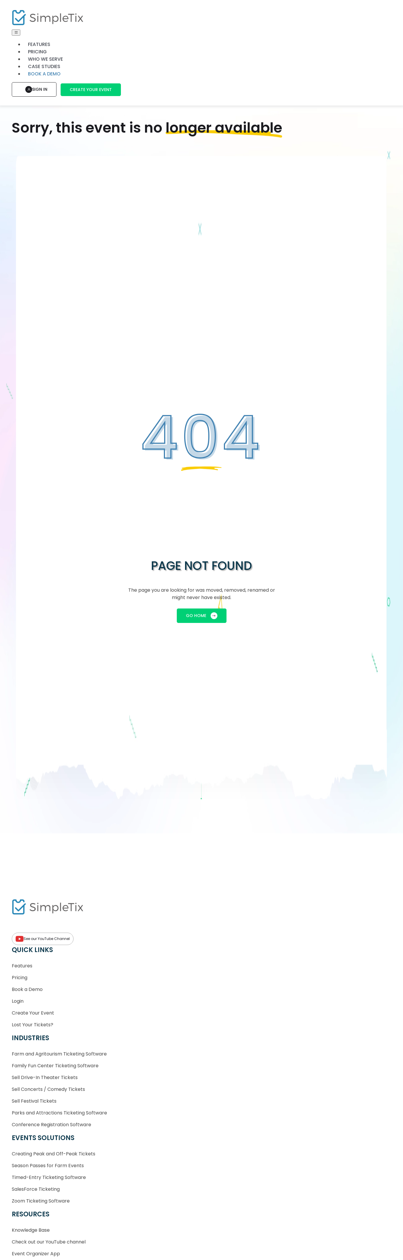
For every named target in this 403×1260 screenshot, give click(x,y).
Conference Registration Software (51, 1124)
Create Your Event (91, 90)
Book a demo (44, 73)
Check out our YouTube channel (49, 1241)
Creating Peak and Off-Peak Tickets (53, 1153)
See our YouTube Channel (43, 939)
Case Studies (44, 66)
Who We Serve (45, 59)
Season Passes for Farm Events (48, 1165)
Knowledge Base (31, 1230)
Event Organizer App (36, 1253)
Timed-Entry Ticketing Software (49, 1177)
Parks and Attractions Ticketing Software (59, 1112)
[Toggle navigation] (16, 32)
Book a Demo (27, 989)
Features (39, 44)
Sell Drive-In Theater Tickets (45, 1077)
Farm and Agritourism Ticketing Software (59, 1053)
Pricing (37, 51)
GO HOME (201, 615)
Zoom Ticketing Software (41, 1201)
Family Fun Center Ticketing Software (55, 1065)
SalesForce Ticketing (36, 1189)
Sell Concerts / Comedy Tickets (48, 1089)
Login (18, 1001)
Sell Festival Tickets (34, 1101)
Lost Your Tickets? (32, 1024)
